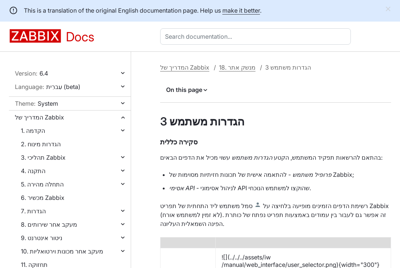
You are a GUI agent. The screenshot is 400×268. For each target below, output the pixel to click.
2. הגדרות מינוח (41, 144)
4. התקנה (33, 171)
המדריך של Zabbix (39, 117)
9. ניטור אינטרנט (41, 238)
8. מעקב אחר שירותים (49, 224)
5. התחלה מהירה (42, 184)
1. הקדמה (33, 130)
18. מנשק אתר (237, 67)
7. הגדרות (33, 211)
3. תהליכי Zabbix (43, 157)
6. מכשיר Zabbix (42, 197)
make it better (241, 10)
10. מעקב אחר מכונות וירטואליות (62, 251)
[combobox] (257, 36)
